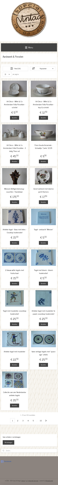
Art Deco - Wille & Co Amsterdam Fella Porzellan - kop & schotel (43, 104)
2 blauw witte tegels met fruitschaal (14, 272)
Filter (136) (15, 68)
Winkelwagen (8, 442)
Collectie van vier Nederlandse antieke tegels (14, 394)
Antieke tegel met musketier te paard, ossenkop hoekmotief (43, 312)
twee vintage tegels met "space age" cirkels (43, 353)
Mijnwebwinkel (49, 481)
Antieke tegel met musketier (14, 351)
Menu (29, 47)
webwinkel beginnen (33, 481)
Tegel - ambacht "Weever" (43, 229)
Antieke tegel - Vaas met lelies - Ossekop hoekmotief (14, 231)
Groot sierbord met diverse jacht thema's (43, 190)
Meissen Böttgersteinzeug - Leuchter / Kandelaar (14, 190)
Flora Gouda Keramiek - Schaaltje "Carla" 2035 (43, 147)
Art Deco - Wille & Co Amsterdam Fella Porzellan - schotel (14, 104)
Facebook (6, 461)
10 (41, 420)
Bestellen (14, 117)
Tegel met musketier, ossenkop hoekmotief (14, 312)
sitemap (23, 481)
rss (26, 481)
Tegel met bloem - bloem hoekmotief (43, 272)
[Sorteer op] (42, 68)
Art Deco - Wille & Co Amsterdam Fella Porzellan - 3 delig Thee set (14, 148)
